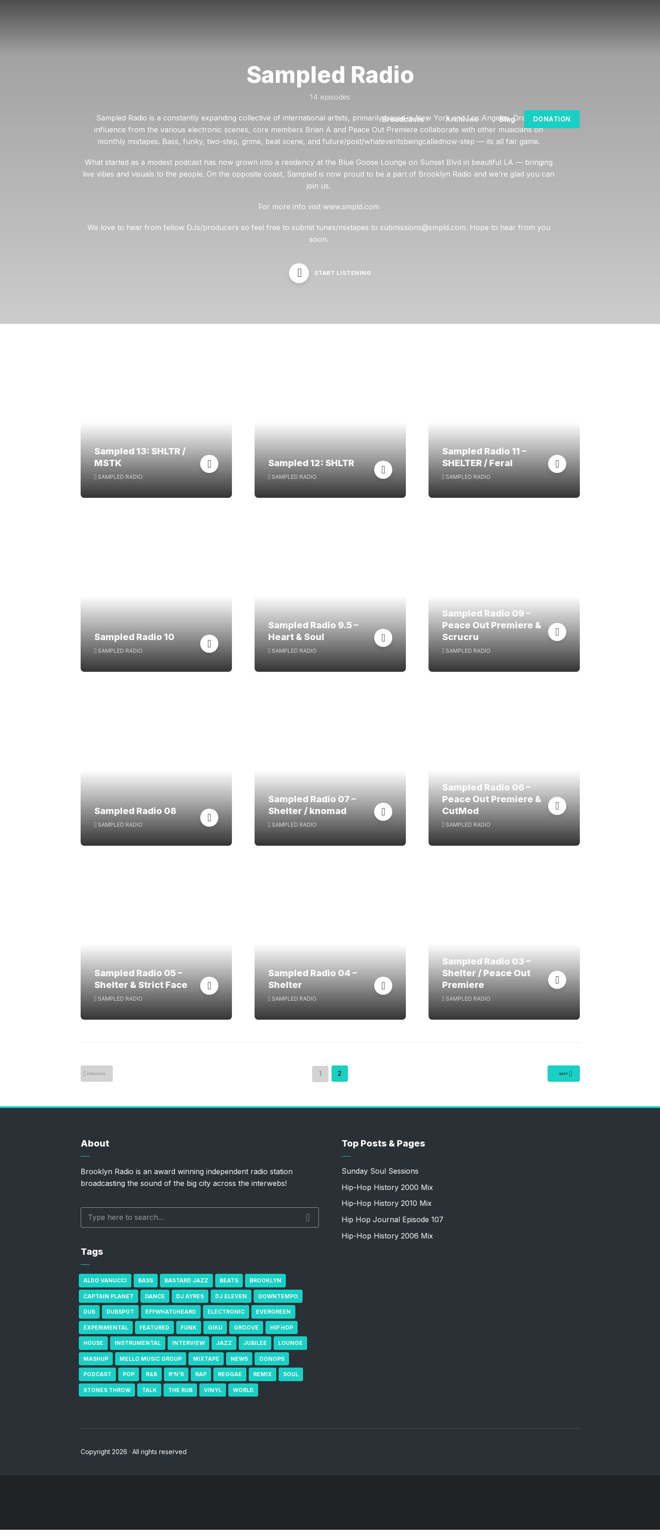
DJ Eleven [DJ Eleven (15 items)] (231, 1303)
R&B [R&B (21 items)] (151, 1381)
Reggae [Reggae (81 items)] (230, 1381)
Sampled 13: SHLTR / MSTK (140, 464)
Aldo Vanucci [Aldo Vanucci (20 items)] (105, 1287)
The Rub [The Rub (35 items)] (180, 1396)
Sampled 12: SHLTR (311, 470)
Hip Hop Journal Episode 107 (392, 1226)
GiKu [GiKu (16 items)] (215, 1334)
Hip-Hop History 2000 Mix (387, 1194)
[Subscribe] (610, 1509)
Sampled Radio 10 (134, 644)
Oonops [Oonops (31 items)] (271, 1365)
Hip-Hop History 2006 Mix (387, 1242)
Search (308, 1224)
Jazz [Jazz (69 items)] (224, 1350)
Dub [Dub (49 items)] (89, 1318)
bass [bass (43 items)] (145, 1287)
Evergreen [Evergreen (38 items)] (273, 1318)
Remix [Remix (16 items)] (262, 1381)
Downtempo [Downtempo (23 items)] (278, 1303)
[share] (637, 1509)
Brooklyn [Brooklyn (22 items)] (265, 1287)
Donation (552, 119)
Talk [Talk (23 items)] (149, 1396)
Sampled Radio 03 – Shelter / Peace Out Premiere (486, 980)
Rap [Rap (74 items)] (201, 1381)
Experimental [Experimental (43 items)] (105, 1334)
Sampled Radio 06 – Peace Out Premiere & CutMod (491, 806)
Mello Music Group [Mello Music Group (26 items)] (151, 1365)
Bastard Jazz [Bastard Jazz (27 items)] (186, 1287)
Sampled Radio (120, 483)
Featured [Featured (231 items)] (154, 1334)
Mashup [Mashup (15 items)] (95, 1365)
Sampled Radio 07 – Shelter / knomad (312, 812)
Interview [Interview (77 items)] (188, 1350)
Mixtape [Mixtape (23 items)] (206, 1365)
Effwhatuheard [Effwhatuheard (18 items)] (170, 1318)
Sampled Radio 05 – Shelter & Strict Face (141, 986)
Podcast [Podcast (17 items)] (97, 1381)
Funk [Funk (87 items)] (189, 1334)
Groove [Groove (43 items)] (246, 1334)
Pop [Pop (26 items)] (129, 1381)
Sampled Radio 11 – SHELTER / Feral (484, 464)
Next (554, 1081)
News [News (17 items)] (239, 1365)
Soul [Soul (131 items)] (291, 1381)
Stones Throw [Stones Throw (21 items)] (106, 1396)
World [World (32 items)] (243, 1396)
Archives (461, 119)
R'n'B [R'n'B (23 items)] (176, 1381)
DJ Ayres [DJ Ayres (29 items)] (190, 1303)
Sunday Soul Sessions (380, 1178)
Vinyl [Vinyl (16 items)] (213, 1396)
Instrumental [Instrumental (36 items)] (138, 1350)
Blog (507, 119)
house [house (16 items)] (93, 1350)
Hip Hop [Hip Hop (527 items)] (281, 1334)
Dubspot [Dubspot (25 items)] (120, 1318)
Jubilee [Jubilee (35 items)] (255, 1350)
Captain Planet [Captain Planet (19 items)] (108, 1303)
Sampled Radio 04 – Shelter (312, 986)
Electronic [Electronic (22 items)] (226, 1318)
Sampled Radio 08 (135, 818)
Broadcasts (403, 119)
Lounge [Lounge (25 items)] (290, 1350)
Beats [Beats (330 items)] (229, 1287)
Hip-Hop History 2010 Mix (387, 1210)
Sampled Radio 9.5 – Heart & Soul (313, 638)
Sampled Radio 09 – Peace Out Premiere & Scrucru (491, 632)
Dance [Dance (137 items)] (155, 1303)
